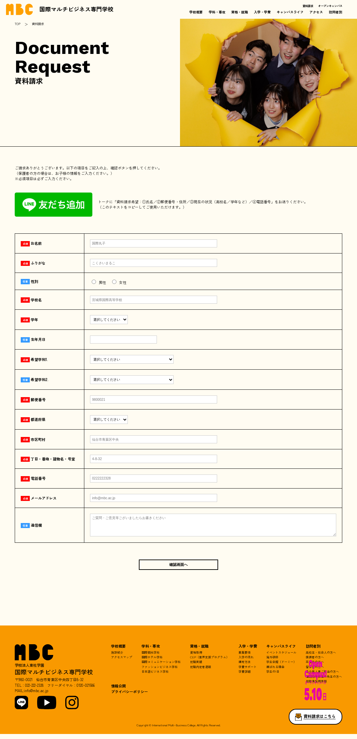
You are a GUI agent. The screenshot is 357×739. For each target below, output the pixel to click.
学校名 (31, 299)
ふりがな (33, 263)
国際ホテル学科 (152, 662)
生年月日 (33, 339)
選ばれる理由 (275, 672)
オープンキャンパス (330, 6)
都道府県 (33, 419)
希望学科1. (34, 359)
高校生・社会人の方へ (321, 657)
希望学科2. (35, 379)
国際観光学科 (151, 657)
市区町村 (33, 439)
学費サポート (248, 672)
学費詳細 (245, 676)
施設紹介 (117, 657)
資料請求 (307, 6)
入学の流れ (246, 662)
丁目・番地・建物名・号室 (48, 458)
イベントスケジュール (281, 657)
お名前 (31, 243)
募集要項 (245, 657)
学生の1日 (272, 676)
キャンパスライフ (290, 11)
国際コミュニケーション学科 (161, 667)
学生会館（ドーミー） (281, 667)
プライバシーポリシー (129, 696)
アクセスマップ (121, 662)
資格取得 (196, 657)
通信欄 (31, 527)
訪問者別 (335, 11)
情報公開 (118, 691)
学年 (29, 319)
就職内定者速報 (200, 672)
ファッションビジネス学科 (160, 672)
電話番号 (33, 478)
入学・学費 (262, 11)
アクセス (316, 11)
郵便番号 (33, 399)
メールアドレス (39, 498)
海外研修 (272, 662)
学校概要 (196, 11)
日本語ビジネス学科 (155, 676)
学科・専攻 (217, 11)
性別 (29, 281)
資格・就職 (239, 11)
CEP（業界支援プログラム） (209, 662)
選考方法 (245, 667)
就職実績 (196, 667)
